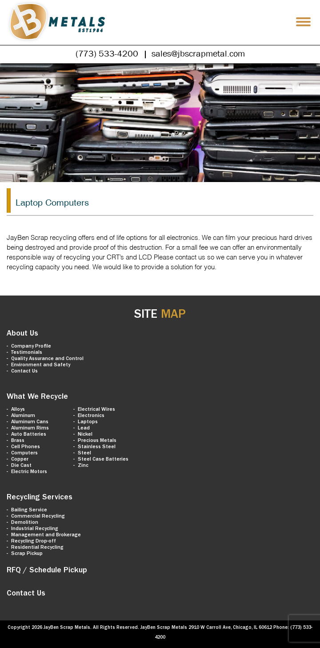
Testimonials (26, 353)
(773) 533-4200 (107, 53)
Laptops (88, 422)
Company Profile (31, 346)
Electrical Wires (96, 410)
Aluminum (23, 416)
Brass (17, 441)
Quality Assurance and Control (47, 359)
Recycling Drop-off (33, 541)
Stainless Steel (97, 447)
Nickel (85, 434)
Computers (24, 453)
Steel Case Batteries (103, 459)
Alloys (18, 410)
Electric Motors (29, 472)
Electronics (91, 416)
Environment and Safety (40, 365)
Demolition (24, 523)
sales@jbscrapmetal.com (198, 53)
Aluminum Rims (30, 428)
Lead (84, 428)
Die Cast (21, 466)
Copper (19, 459)
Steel (84, 453)
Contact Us (24, 371)
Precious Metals (97, 441)
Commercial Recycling (38, 516)
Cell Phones (25, 447)
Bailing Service (29, 510)
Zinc (83, 466)
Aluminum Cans (29, 422)
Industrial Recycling (34, 529)
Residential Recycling (37, 548)
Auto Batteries (28, 434)
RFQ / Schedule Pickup (47, 571)
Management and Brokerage (46, 535)
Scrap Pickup (27, 554)
